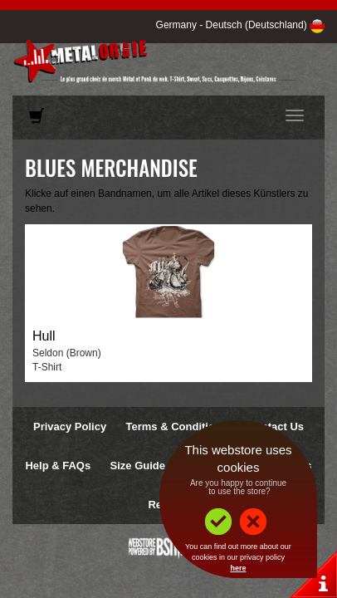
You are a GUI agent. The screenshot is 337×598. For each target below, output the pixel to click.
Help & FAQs (57, 465)
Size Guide (137, 465)
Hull (44, 336)
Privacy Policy (69, 426)
